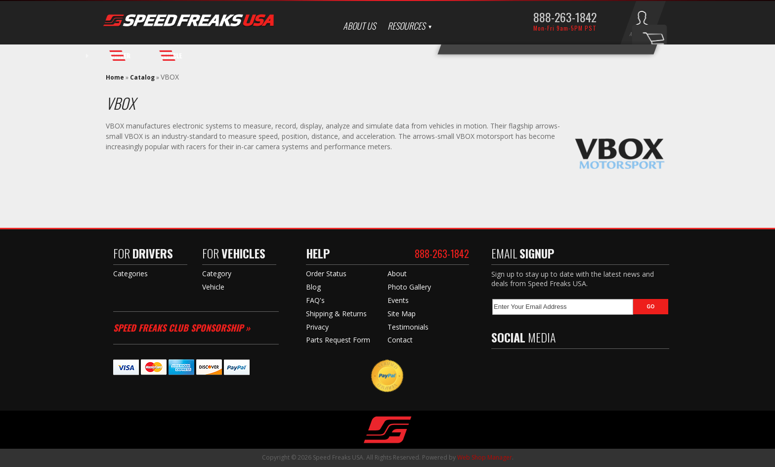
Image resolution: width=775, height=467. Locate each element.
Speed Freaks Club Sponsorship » (181, 327)
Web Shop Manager (484, 457)
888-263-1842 (565, 17)
